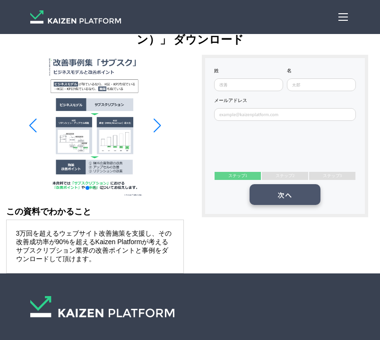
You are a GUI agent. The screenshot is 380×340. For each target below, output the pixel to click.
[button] (32, 126)
